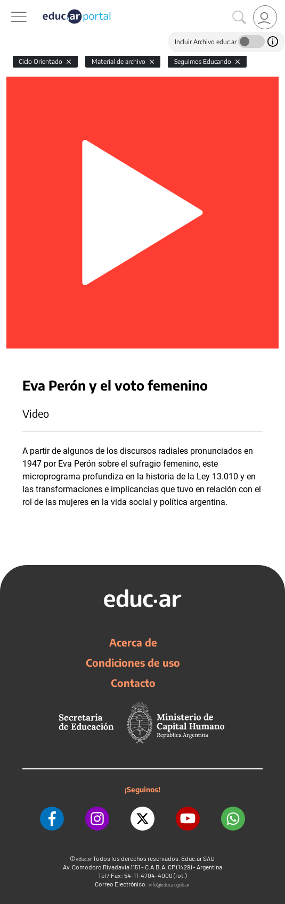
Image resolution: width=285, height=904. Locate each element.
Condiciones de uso (133, 662)
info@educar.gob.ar (169, 885)
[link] (265, 17)
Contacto (133, 682)
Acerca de (133, 642)
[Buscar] (239, 17)
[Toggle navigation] (10, 6)
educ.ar (84, 859)
